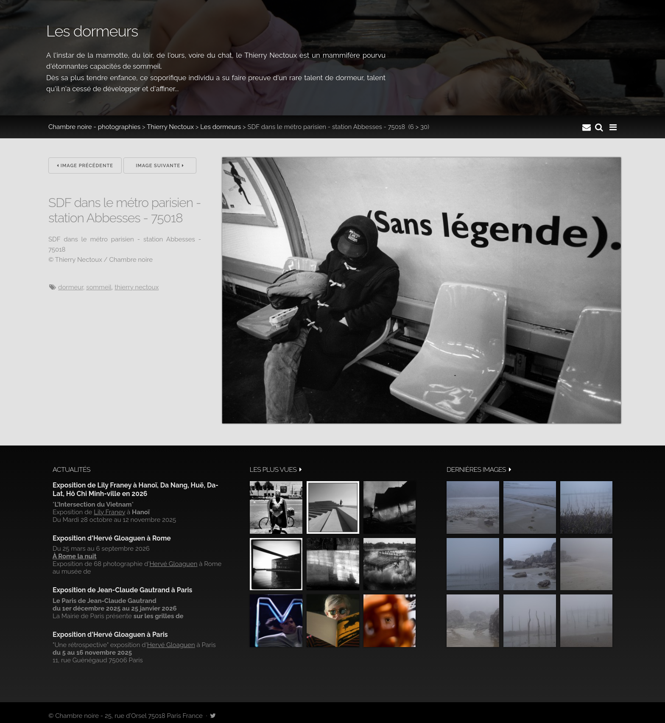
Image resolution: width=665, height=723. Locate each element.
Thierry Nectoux (170, 127)
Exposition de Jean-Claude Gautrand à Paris (122, 590)
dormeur (70, 287)
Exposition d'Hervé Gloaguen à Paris (110, 635)
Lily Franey (109, 512)
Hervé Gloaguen (173, 564)
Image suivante (160, 165)
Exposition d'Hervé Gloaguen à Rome (112, 538)
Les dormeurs (220, 127)
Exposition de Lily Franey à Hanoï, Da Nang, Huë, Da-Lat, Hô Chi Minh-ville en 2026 (135, 489)
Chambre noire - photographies (94, 127)
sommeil (99, 287)
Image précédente (85, 165)
